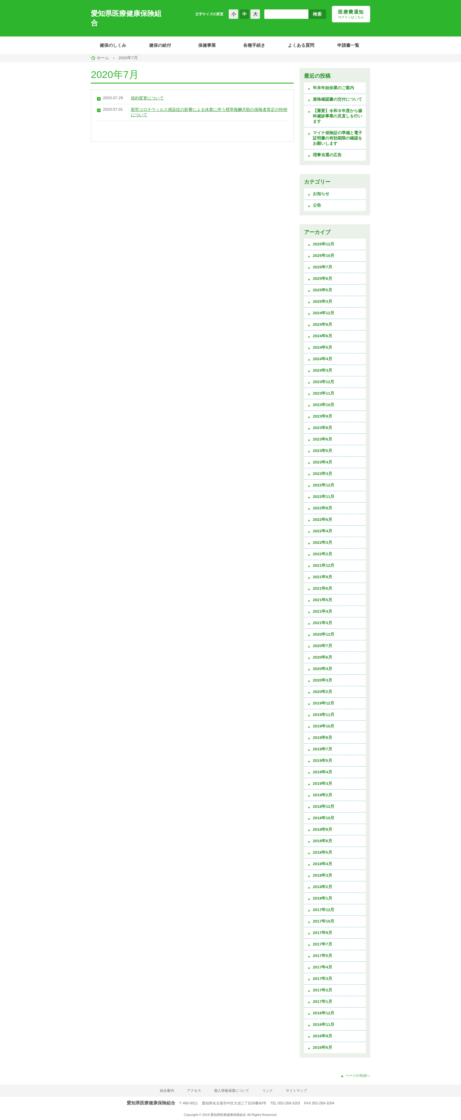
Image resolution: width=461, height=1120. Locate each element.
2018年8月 (322, 829)
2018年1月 (322, 898)
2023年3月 (322, 473)
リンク (267, 1091)
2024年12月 (323, 313)
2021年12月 (323, 565)
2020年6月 (322, 657)
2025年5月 (322, 290)
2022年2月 (322, 554)
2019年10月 (323, 726)
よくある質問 (301, 45)
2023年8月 (322, 428)
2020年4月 (322, 669)
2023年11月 (323, 393)
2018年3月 (322, 875)
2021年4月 (322, 611)
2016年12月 (323, 1013)
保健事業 (207, 45)
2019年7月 (322, 749)
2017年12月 (323, 910)
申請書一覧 (348, 45)
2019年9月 (322, 737)
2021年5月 (322, 600)
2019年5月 (322, 760)
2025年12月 (323, 244)
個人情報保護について (231, 1091)
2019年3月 (322, 783)
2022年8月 (322, 508)
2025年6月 (322, 278)
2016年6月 (322, 1047)
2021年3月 (322, 623)
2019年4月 (322, 772)
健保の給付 (160, 45)
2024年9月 (322, 324)
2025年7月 (322, 267)
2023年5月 (322, 450)
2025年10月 (323, 255)
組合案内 (167, 1091)
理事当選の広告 (327, 155)
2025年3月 (322, 301)
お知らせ (321, 194)
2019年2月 (322, 795)
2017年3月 (322, 978)
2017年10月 (323, 921)
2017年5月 (322, 955)
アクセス (194, 1091)
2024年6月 (322, 336)
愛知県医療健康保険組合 (126, 18)
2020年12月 (323, 634)
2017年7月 (322, 944)
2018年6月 (322, 841)
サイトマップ (296, 1091)
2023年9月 (322, 416)
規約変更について (147, 98)
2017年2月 (322, 990)
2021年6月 (322, 588)
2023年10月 (323, 405)
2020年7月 (322, 646)
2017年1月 (322, 1001)
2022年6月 (322, 519)
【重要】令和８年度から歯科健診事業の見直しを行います (337, 116)
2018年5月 (322, 852)
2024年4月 (322, 359)
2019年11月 (323, 714)
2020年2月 (322, 691)
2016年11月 (323, 1024)
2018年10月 (323, 818)
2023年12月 (323, 382)
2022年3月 (322, 542)
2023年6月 (322, 439)
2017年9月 (322, 932)
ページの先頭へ (357, 1076)
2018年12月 (323, 806)
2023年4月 (322, 462)
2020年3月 (322, 680)
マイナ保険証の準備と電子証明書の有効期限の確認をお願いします (337, 138)
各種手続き (254, 45)
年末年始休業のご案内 (333, 88)
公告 (317, 205)
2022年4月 (322, 531)
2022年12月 (323, 485)
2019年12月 (323, 703)
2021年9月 (322, 577)
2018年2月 (322, 887)
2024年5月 (322, 347)
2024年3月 (322, 370)
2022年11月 (323, 496)
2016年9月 (322, 1036)
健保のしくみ (113, 45)
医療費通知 (351, 14)
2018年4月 (322, 864)
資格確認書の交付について (337, 99)
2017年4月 (322, 967)
